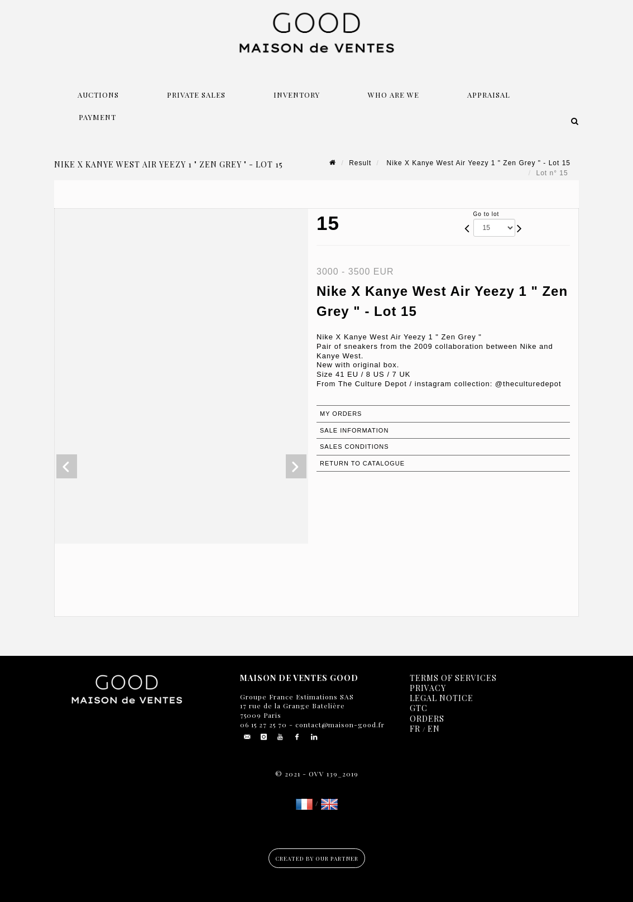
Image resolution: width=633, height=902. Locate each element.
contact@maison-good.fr (339, 724)
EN (434, 728)
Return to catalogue (362, 463)
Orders (427, 718)
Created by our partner (316, 858)
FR (415, 728)
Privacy (428, 688)
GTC (419, 708)
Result (360, 163)
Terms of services (453, 678)
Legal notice (441, 698)
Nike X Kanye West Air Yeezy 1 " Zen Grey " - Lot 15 (477, 163)
